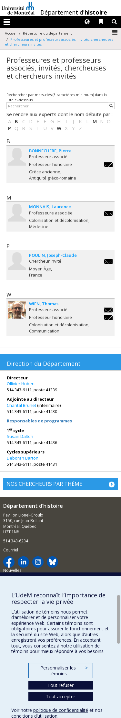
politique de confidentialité (60, 710)
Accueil (11, 33)
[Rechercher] (111, 105)
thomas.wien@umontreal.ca (108, 310)
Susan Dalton (20, 436)
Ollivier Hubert (21, 383)
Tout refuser (60, 685)
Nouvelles (12, 570)
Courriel (10, 550)
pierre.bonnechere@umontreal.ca (108, 164)
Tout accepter (60, 696)
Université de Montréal (18, 8)
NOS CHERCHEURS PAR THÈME (44, 483)
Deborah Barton (22, 458)
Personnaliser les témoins (63, 671)
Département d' (73, 12)
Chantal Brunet (21, 405)
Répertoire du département (47, 33)
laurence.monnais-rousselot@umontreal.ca (108, 213)
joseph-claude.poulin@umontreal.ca (108, 261)
